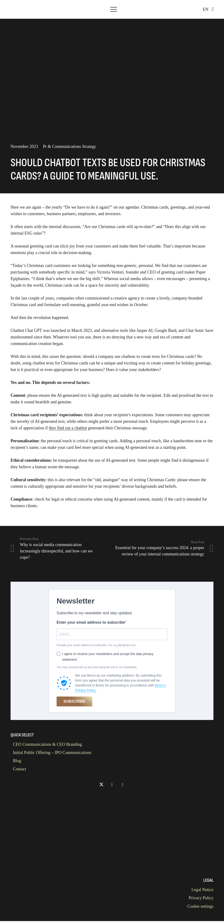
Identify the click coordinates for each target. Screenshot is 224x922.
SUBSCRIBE (74, 702)
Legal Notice (202, 890)
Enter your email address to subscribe (91, 622)
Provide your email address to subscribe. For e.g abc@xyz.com (96, 646)
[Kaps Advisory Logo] (18, 9)
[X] (101, 785)
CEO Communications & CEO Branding (47, 745)
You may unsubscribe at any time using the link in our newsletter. (97, 668)
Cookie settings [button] (200, 907)
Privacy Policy (201, 898)
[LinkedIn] (112, 785)
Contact (19, 770)
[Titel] (122, 785)
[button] (113, 9)
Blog (17, 761)
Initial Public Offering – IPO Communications (52, 753)
